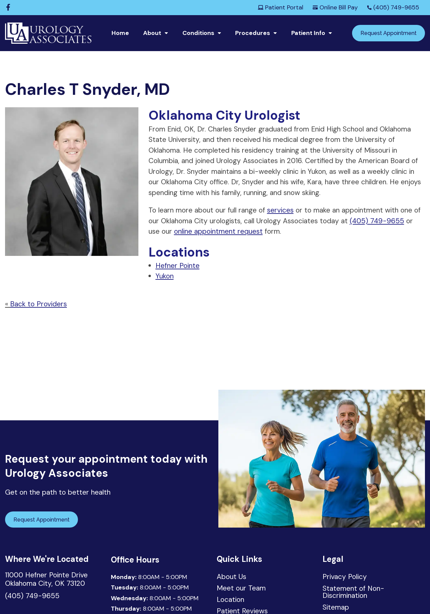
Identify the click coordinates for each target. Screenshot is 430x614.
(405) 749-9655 (393, 7)
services (280, 210)
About (152, 33)
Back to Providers (38, 304)
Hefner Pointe (178, 265)
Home (120, 33)
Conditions (198, 33)
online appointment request (218, 231)
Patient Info (308, 33)
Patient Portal (280, 7)
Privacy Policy (344, 576)
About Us (231, 577)
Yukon (165, 276)
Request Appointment (388, 33)
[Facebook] (8, 7)
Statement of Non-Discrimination (353, 592)
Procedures (252, 33)
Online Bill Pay (335, 7)
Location (231, 600)
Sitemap (335, 607)
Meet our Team (241, 589)
